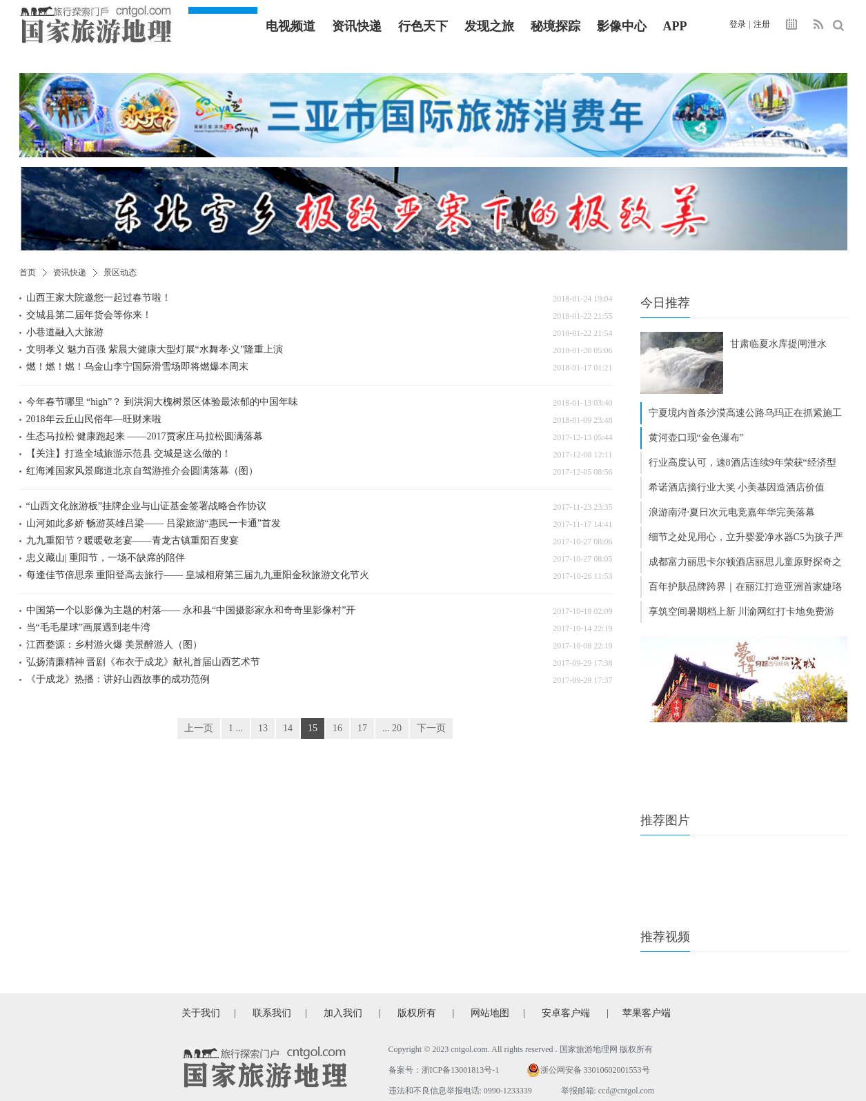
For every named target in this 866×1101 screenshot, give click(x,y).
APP (675, 26)
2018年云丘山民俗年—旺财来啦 (93, 419)
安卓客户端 (566, 1013)
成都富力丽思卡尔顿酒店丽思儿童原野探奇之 (745, 562)
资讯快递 (357, 26)
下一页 (431, 728)
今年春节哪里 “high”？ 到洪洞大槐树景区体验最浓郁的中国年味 (162, 402)
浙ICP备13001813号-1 (461, 1070)
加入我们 (343, 1013)
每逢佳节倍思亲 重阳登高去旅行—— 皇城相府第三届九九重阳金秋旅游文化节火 (197, 575)
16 (337, 728)
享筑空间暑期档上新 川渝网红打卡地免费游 (742, 611)
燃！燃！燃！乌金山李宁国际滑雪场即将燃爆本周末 (137, 366)
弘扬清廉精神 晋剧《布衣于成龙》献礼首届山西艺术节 (143, 662)
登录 (737, 24)
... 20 (392, 728)
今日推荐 (665, 303)
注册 (762, 24)
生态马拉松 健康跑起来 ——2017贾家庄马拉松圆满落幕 (144, 436)
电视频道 (290, 26)
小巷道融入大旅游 (65, 332)
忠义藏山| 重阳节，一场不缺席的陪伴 (105, 558)
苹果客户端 (646, 1013)
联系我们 (272, 1013)
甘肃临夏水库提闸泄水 (778, 344)
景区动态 (120, 272)
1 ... (235, 728)
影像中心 (622, 26)
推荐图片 (665, 820)
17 (362, 728)
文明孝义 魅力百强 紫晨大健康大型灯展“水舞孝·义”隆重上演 (155, 349)
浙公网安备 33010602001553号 (595, 1070)
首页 (27, 272)
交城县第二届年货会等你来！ (89, 315)
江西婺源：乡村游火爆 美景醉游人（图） (114, 644)
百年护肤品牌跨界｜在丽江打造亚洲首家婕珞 (745, 587)
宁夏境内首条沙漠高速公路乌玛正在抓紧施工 (745, 413)
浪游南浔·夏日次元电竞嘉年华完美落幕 (732, 512)
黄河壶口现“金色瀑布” (696, 438)
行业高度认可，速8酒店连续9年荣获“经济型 (742, 462)
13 (263, 728)
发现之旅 (489, 26)
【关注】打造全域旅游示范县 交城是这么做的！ (129, 453)
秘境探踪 (555, 26)
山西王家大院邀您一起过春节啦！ (98, 297)
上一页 (198, 728)
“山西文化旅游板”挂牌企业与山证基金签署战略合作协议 (146, 506)
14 (288, 728)
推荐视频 (665, 937)
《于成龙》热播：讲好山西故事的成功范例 (118, 679)
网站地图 (490, 1013)
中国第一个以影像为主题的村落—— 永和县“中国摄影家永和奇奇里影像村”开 (191, 610)
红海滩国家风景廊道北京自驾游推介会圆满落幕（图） (142, 471)
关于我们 (200, 1013)
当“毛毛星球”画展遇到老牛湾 (88, 627)
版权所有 (416, 1013)
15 (312, 728)
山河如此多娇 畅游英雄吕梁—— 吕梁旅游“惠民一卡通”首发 (153, 523)
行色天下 (423, 26)
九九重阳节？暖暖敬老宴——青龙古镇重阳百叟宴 (132, 540)
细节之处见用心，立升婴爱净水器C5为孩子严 (746, 537)
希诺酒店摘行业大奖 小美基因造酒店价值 (737, 487)
